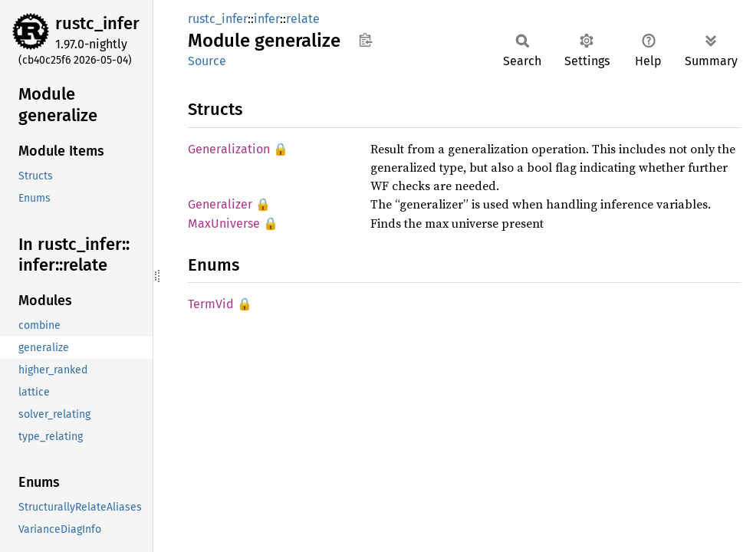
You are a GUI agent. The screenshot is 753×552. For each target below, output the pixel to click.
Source (207, 61)
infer (267, 19)
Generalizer (220, 204)
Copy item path (365, 40)
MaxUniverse (224, 223)
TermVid (211, 304)
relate (303, 19)
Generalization (229, 149)
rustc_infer (97, 23)
